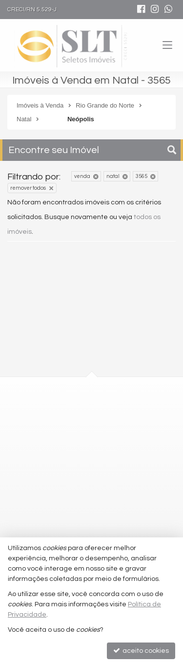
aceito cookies (141, 650)
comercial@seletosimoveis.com (82, 507)
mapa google (52, 443)
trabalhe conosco (58, 525)
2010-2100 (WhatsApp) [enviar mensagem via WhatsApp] (73, 490)
